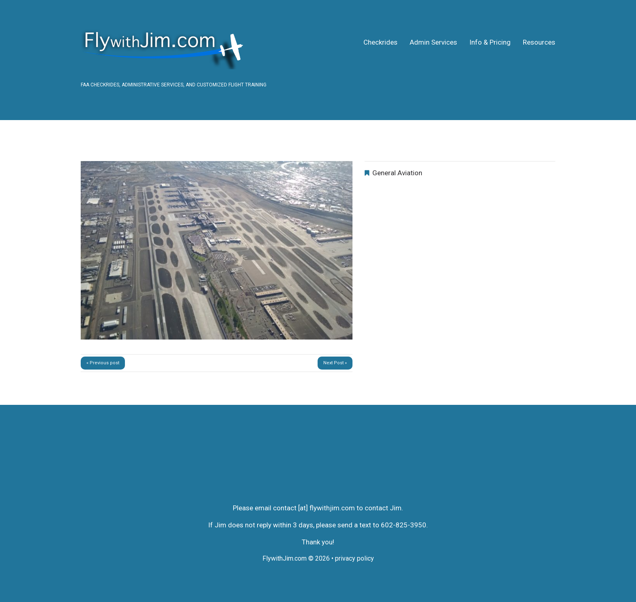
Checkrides (380, 42)
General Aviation (397, 173)
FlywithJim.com (284, 558)
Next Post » (335, 363)
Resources (539, 42)
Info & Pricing (490, 42)
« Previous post (102, 363)
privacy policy (354, 558)
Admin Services (433, 42)
